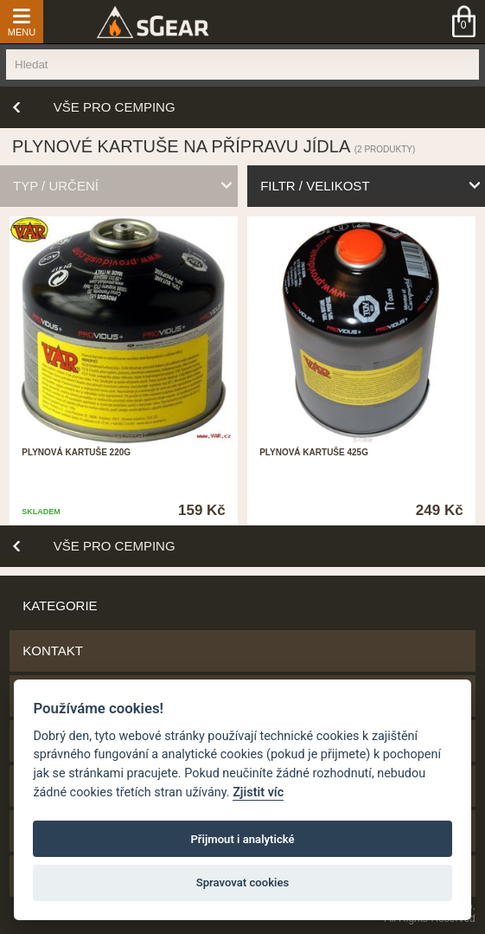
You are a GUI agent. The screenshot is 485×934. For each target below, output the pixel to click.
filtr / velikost (314, 185)
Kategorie (59, 605)
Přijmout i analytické (242, 839)
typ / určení (56, 185)
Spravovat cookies (243, 882)
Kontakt (52, 650)
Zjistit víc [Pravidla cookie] (258, 792)
